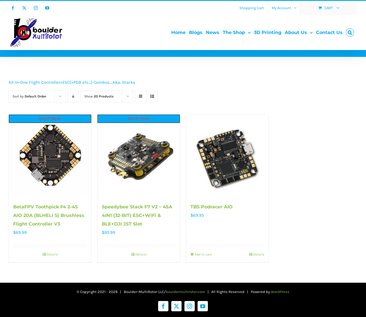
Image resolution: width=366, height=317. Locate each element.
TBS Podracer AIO (211, 207)
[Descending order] (73, 96)
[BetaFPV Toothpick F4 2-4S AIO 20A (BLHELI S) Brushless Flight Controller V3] (50, 156)
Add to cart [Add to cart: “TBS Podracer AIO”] (203, 254)
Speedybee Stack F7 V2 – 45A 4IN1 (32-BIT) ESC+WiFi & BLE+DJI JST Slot (137, 215)
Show (99, 96)
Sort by (29, 96)
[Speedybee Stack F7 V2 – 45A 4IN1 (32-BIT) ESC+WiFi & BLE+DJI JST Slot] (139, 156)
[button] (350, 32)
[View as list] (152, 96)
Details (52, 254)
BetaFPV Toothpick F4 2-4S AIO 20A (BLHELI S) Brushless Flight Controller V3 (48, 215)
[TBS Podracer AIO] (227, 156)
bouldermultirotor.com (185, 292)
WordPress (280, 292)
